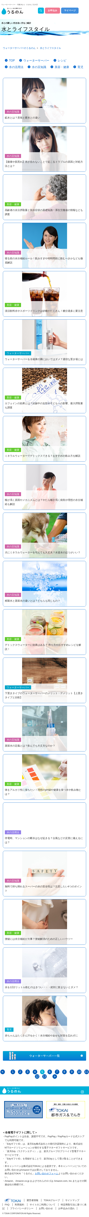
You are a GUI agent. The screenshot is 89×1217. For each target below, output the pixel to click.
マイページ (70, 10)
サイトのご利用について (42, 1204)
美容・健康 (62, 67)
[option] (23, 1109)
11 (86, 1071)
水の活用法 (16, 67)
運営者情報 (32, 1200)
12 (37, 1076)
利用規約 (19, 1204)
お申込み (52, 10)
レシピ (62, 60)
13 (44, 1076)
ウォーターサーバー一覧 (44, 1056)
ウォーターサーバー (36, 60)
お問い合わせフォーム (46, 1173)
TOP (12, 60)
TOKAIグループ (52, 1200)
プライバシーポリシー (21, 1208)
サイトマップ (72, 1200)
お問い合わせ (46, 1208)
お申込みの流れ (66, 1208)
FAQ (7, 1204)
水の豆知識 (39, 67)
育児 (80, 67)
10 (79, 1071)
